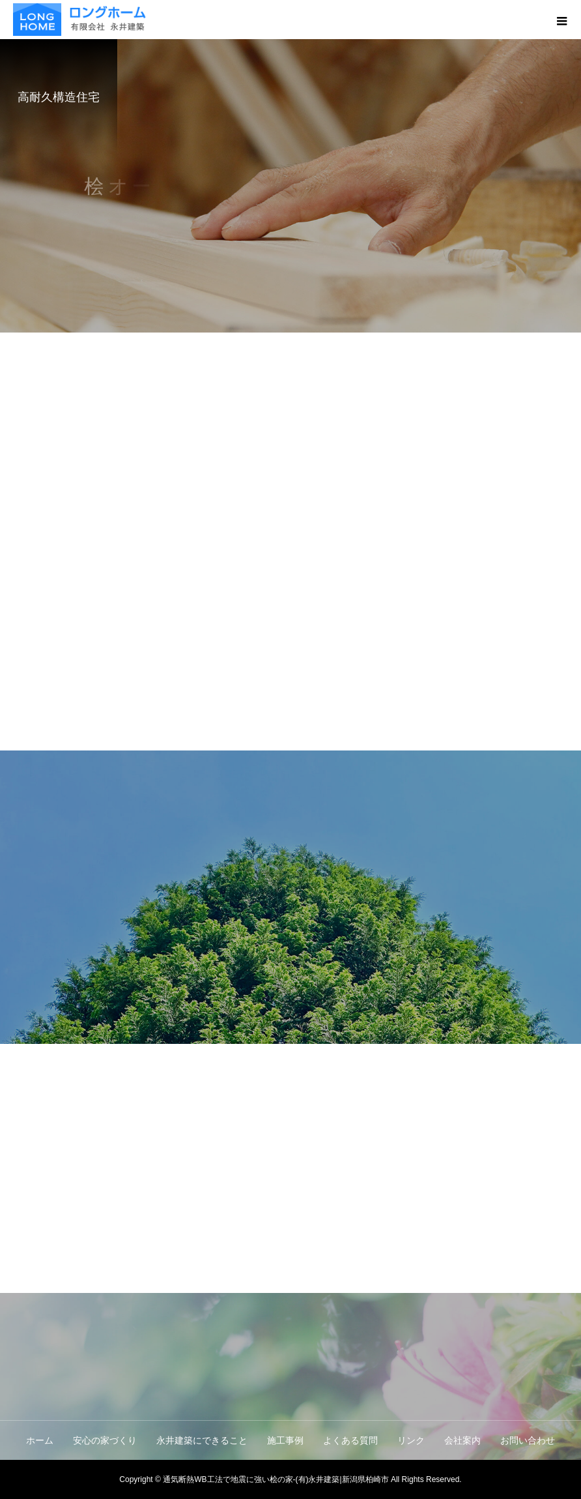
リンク (411, 1440)
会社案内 (462, 1440)
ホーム (39, 1440)
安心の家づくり (105, 1440)
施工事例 (285, 1440)
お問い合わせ (527, 1440)
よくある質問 (350, 1440)
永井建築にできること (202, 1440)
